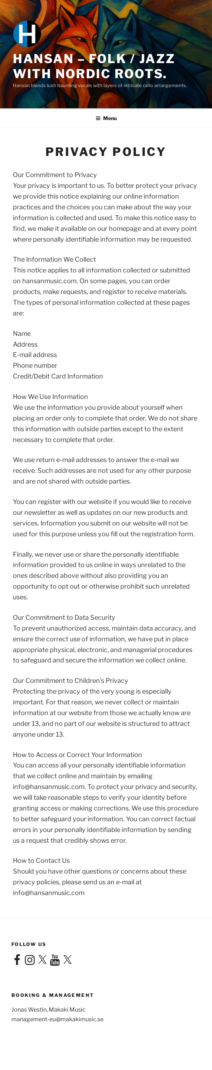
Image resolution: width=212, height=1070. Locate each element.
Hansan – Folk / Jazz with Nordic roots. (94, 66)
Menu (106, 118)
